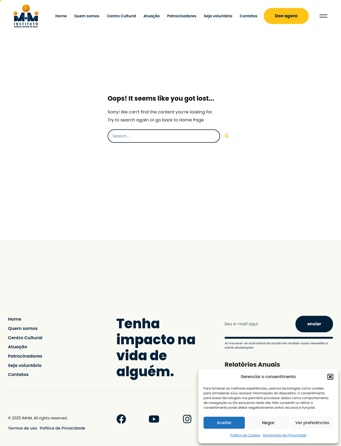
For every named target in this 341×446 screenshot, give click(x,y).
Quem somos (86, 16)
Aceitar (224, 422)
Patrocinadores (181, 16)
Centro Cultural (121, 16)
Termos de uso (22, 428)
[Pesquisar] (226, 136)
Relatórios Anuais (253, 364)
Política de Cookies (245, 435)
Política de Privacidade (59, 428)
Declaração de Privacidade (284, 435)
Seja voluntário (218, 16)
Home (61, 16)
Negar (268, 422)
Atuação (152, 16)
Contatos (248, 16)
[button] (330, 376)
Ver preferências (312, 422)
